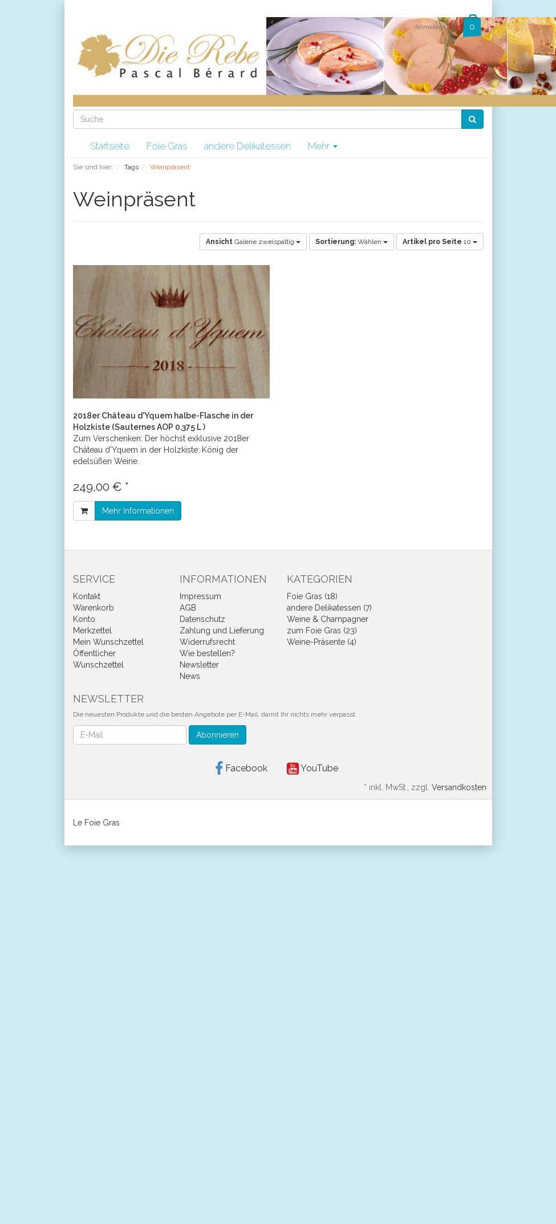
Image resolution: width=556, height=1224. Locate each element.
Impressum (200, 596)
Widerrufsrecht (207, 641)
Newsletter (199, 664)
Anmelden (433, 27)
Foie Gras (167, 146)
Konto (84, 619)
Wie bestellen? (207, 653)
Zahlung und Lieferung (222, 630)
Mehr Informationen (138, 510)
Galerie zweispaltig (253, 242)
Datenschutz (202, 619)
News (190, 676)
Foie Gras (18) (312, 596)
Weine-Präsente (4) (321, 641)
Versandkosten (459, 787)
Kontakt (86, 596)
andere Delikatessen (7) (329, 607)
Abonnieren (217, 734)
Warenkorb (93, 607)
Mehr (323, 146)
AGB (188, 607)
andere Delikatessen (247, 146)
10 (440, 242)
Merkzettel (92, 630)
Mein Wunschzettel (108, 641)
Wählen (351, 242)
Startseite (109, 146)
